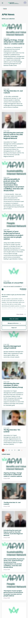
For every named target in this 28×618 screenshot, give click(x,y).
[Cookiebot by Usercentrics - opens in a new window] (20, 289)
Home (5, 8)
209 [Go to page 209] (19, 450)
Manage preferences (14, 323)
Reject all (14, 327)
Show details (20, 314)
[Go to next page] (21, 450)
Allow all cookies (14, 318)
